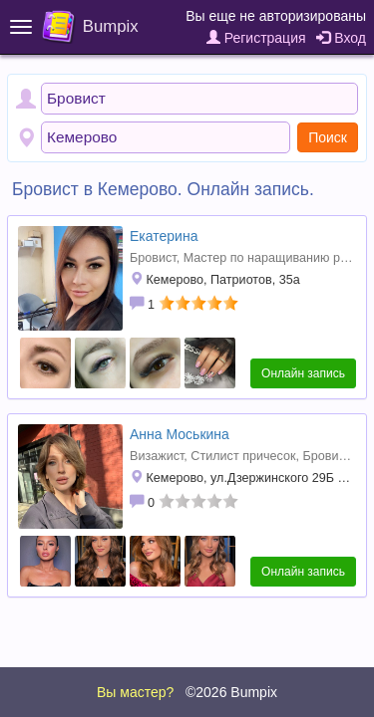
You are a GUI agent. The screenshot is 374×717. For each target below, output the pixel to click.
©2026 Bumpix (231, 692)
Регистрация (256, 38)
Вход (341, 38)
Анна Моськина (179, 434)
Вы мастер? (135, 692)
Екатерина (163, 236)
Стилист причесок (242, 456)
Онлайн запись (303, 373)
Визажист (157, 456)
